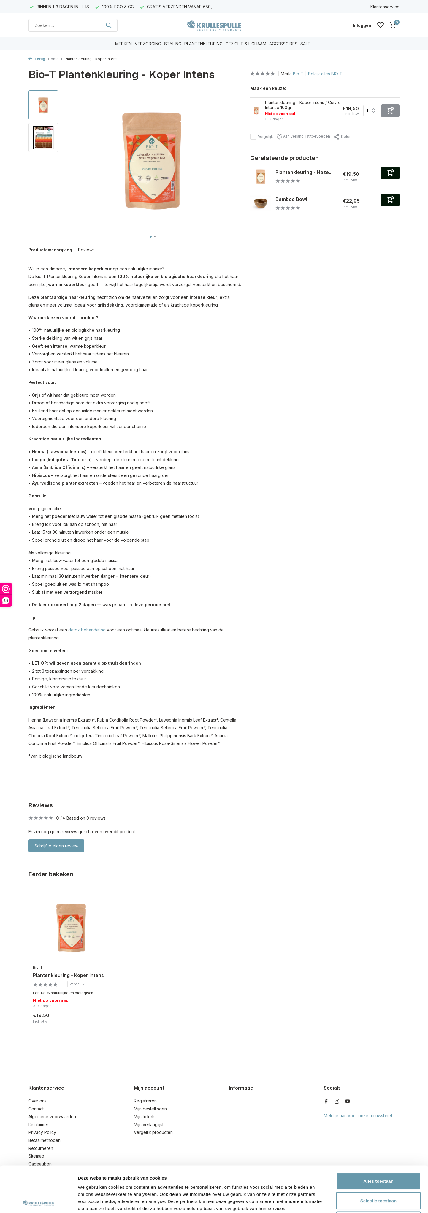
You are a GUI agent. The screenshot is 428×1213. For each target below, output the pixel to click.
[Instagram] (337, 1101)
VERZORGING (148, 43)
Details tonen (321, 1201)
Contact (36, 1108)
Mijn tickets (145, 1116)
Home (55, 59)
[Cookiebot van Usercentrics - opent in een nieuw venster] (38, 1201)
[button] (150, 237)
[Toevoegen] (390, 173)
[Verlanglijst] (380, 25)
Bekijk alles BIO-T (325, 73)
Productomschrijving (50, 249)
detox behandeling (87, 629)
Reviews (86, 249)
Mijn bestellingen (150, 1108)
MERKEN (123, 43)
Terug (36, 59)
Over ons (37, 1100)
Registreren (145, 1100)
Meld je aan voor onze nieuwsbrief (358, 1115)
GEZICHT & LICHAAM (246, 43)
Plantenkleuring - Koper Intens (68, 975)
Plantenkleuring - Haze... (303, 172)
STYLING (172, 43)
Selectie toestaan (378, 1154)
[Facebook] (326, 1101)
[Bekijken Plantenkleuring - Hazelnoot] (260, 176)
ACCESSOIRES (283, 43)
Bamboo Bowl (291, 199)
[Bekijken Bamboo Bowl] (260, 203)
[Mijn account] (362, 25)
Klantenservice (385, 6)
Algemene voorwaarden (52, 1116)
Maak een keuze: (268, 88)
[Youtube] (347, 1101)
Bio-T (298, 73)
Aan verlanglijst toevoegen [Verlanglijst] (303, 137)
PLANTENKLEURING (203, 43)
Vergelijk (261, 136)
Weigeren (378, 1174)
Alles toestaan (378, 1135)
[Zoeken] (73, 25)
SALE (305, 43)
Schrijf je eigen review (56, 845)
